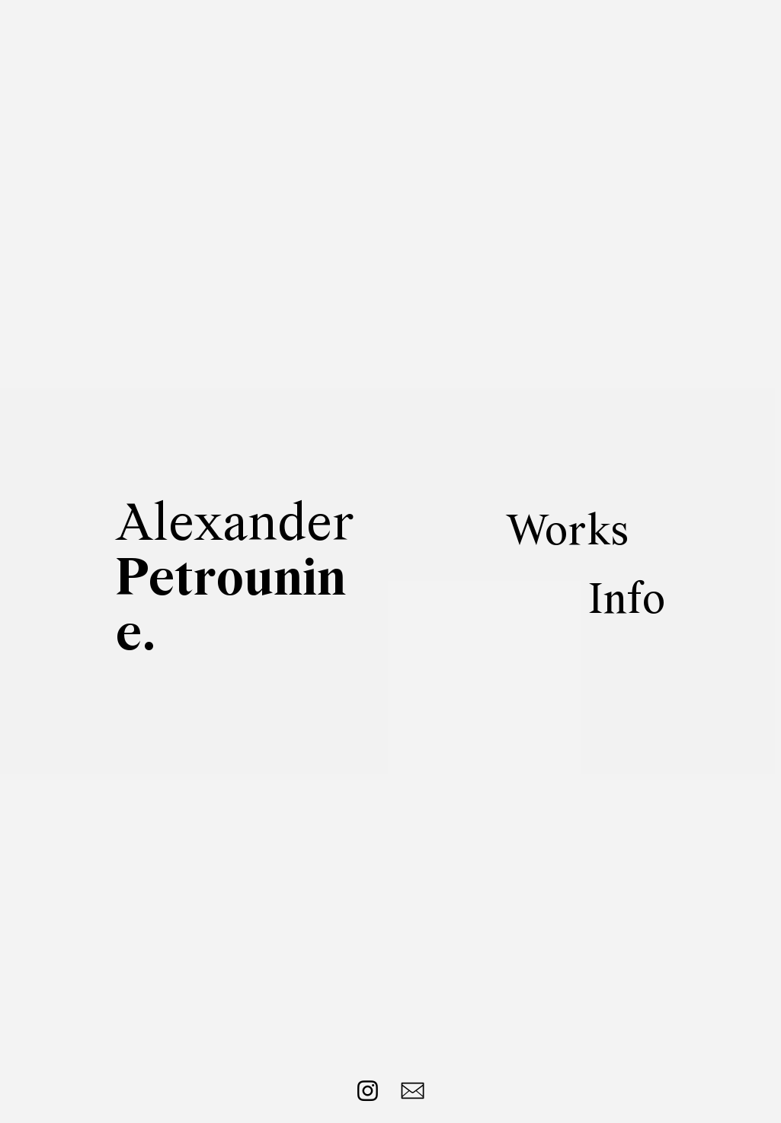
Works (567, 533)
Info (626, 601)
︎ (413, 1091)
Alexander (235, 581)
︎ (368, 1091)
